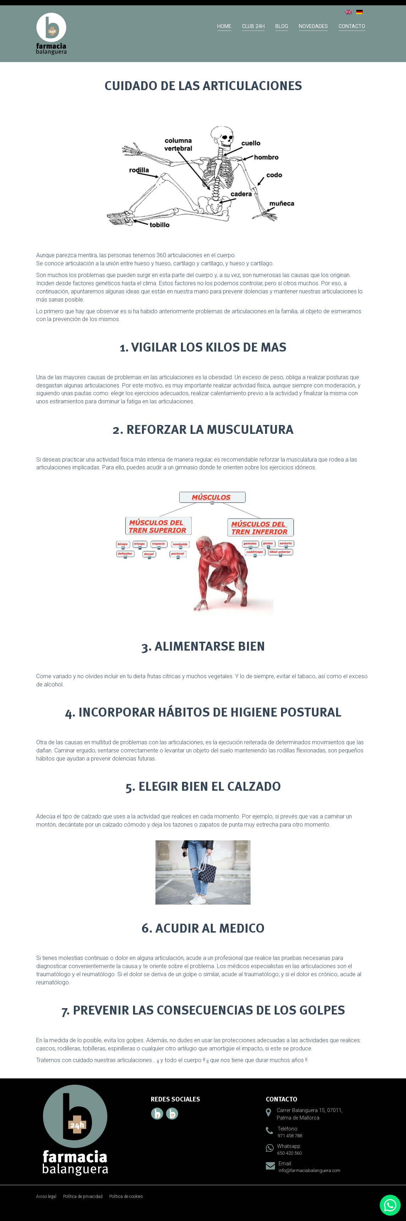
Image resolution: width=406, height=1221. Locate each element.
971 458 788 (290, 1135)
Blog (281, 26)
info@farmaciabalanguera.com (309, 1170)
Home (224, 26)
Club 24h (253, 26)
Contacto (352, 26)
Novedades (313, 26)
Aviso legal (46, 1196)
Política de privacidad (83, 1196)
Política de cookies (126, 1196)
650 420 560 (289, 1153)
